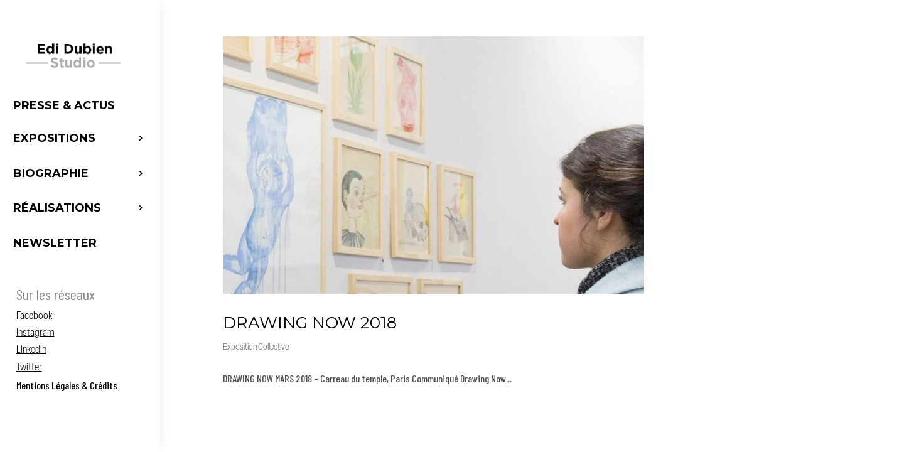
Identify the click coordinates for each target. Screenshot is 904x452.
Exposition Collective (256, 347)
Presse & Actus (64, 105)
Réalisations (57, 208)
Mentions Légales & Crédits (66, 385)
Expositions (54, 138)
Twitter (29, 368)
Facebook (34, 316)
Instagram (35, 333)
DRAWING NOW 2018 (310, 323)
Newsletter (55, 243)
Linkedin (31, 350)
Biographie (51, 173)
